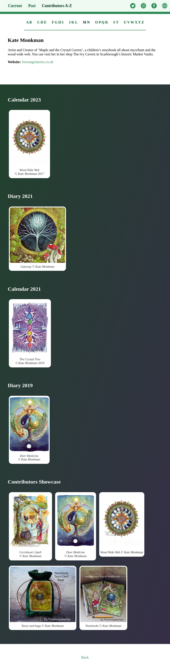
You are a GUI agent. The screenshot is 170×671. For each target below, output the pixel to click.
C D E (41, 22)
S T (115, 22)
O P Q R (101, 22)
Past (32, 6)
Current (15, 6)
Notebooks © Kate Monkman (103, 597)
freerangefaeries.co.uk (37, 62)
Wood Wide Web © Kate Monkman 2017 (29, 143)
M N (86, 22)
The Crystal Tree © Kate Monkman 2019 (30, 332)
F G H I (57, 22)
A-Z (57, 6)
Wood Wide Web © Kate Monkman (122, 523)
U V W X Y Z (134, 22)
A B (29, 22)
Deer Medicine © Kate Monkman (29, 429)
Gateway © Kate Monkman (37, 237)
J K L (73, 22)
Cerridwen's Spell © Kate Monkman (30, 525)
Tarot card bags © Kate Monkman (42, 597)
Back (85, 657)
